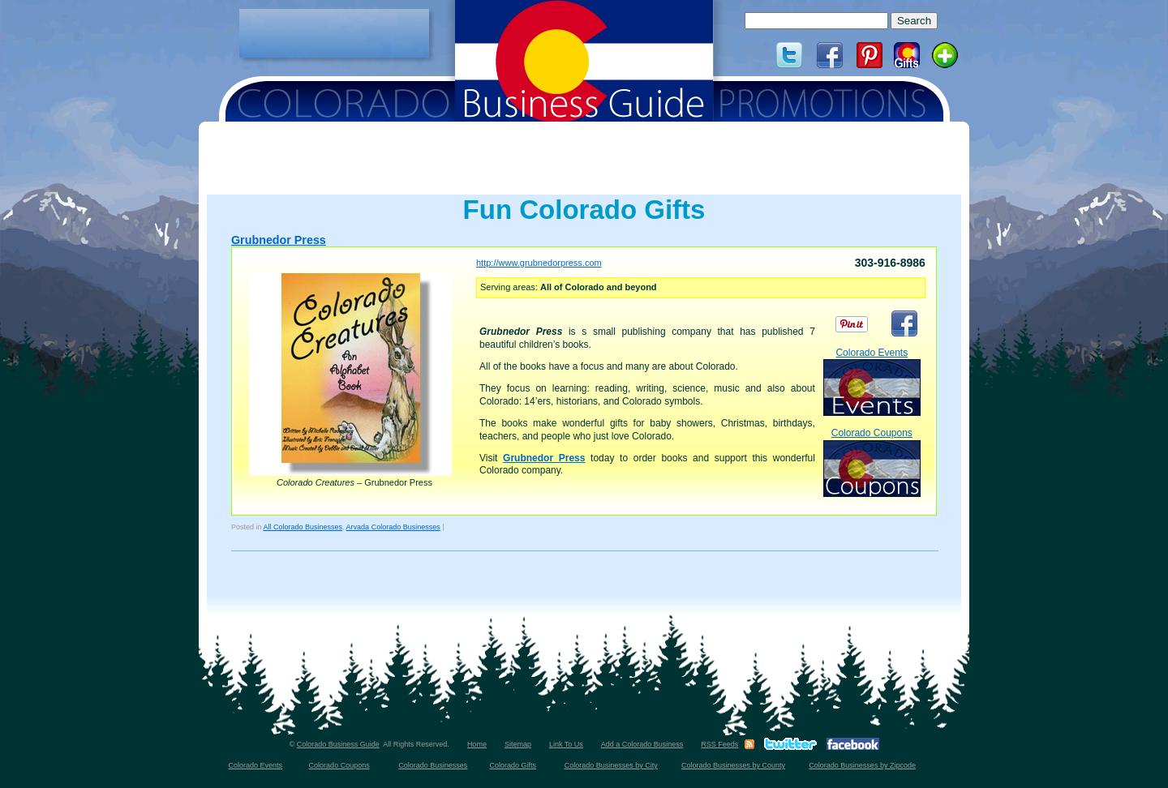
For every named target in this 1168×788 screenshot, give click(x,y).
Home (477, 744)
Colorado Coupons (872, 461)
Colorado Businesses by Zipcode (862, 765)
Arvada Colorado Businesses (393, 527)
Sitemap (518, 744)
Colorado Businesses (432, 765)
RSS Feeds (719, 744)
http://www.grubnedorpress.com (539, 263)
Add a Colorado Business (642, 744)
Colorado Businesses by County (733, 765)
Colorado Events (872, 381)
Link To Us (566, 744)
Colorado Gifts (513, 765)
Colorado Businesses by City (611, 765)
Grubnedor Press (278, 239)
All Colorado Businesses (303, 527)
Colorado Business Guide (338, 744)
